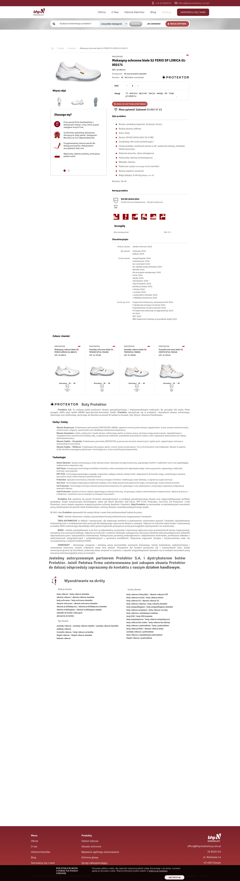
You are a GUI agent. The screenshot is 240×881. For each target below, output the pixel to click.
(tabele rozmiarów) (135, 77)
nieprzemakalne (142, 284)
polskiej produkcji (142, 286)
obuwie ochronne (142, 246)
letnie (137, 275)
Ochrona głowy (89, 857)
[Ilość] (133, 85)
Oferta (102, 12)
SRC (137, 316)
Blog (153, 12)
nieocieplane (140, 281)
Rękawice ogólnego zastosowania (100, 852)
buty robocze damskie (79, 594)
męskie (138, 278)
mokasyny (139, 251)
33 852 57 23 (154, 109)
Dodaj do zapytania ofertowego (131, 104)
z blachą (139, 289)
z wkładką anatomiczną (145, 298)
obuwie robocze (64, 597)
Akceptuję (174, 877)
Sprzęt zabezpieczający (94, 863)
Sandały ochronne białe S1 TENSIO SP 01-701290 (101, 350)
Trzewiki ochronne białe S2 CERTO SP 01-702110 (171, 350)
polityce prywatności (158, 871)
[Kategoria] (113, 23)
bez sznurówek (141, 264)
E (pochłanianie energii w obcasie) (149, 308)
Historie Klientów (134, 12)
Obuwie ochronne (91, 846)
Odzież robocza (89, 841)
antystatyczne (141, 261)
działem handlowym (163, 567)
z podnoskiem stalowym (145, 295)
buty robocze (62, 594)
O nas (114, 12)
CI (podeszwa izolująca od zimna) (149, 305)
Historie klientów (40, 852)
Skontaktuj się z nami (193, 12)
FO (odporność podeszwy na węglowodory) (153, 310)
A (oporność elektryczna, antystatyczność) (153, 302)
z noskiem (139, 292)
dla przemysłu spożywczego (147, 272)
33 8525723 (214, 851)
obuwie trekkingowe (66, 609)
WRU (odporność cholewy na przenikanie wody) (155, 319)
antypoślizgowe (142, 258)
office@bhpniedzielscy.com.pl (204, 846)
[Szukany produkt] (78, 23)
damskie (138, 269)
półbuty (138, 254)
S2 (136, 313)
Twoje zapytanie (178, 24)
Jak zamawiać (154, 24)
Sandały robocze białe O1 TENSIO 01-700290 (135, 350)
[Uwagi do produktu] (151, 95)
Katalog (166, 12)
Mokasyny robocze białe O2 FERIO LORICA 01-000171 (66, 350)
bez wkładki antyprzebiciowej (147, 267)
